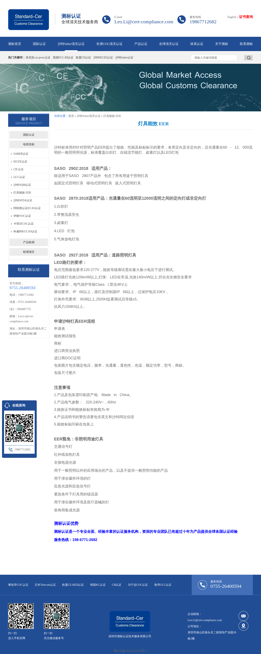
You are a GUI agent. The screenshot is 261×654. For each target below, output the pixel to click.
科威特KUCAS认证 (25, 231)
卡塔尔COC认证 (23, 223)
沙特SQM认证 (22, 184)
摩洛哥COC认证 (18, 584)
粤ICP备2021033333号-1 (130, 651)
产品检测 (28, 242)
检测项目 (28, 251)
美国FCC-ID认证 (63, 57)
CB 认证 (18, 169)
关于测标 (221, 44)
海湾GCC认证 (162, 584)
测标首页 (14, 44)
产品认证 (140, 44)
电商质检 (28, 144)
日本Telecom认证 (45, 584)
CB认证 (117, 584)
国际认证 (39, 44)
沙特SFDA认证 (22, 200)
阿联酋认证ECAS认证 (27, 208)
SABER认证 (20, 153)
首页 (71, 116)
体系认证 (196, 44)
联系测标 (246, 44)
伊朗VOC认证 (22, 215)
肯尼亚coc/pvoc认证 (38, 57)
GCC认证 (19, 177)
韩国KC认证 (97, 584)
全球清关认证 (169, 44)
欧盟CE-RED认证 (73, 584)
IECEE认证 (20, 161)
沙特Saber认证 (124, 57)
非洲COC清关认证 (109, 44)
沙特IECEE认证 (103, 57)
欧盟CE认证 (83, 57)
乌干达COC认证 (138, 584)
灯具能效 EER (22, 192)
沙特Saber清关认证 (71, 44)
